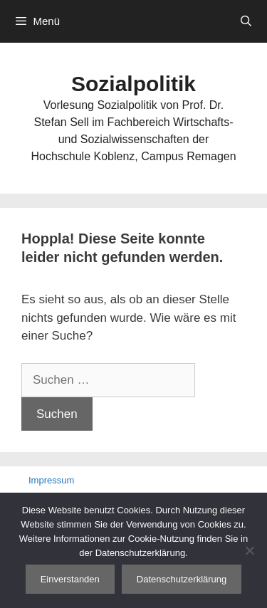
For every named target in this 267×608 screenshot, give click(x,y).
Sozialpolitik (133, 83)
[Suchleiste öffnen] (246, 21)
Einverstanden (70, 579)
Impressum (51, 480)
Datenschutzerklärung (181, 579)
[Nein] (249, 550)
